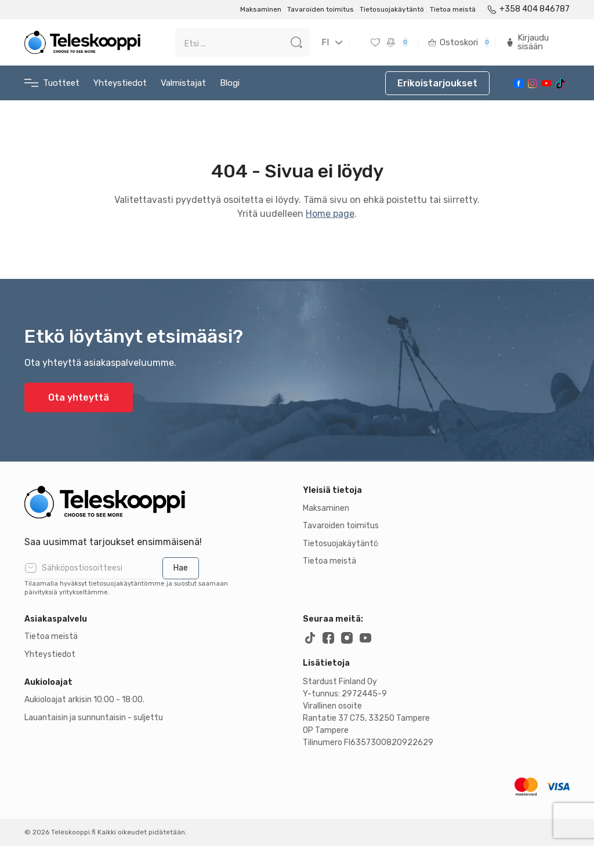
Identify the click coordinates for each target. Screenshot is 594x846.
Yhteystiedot (120, 83)
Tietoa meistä (453, 9)
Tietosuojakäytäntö (392, 9)
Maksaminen (260, 9)
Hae (180, 568)
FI (325, 42)
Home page (330, 213)
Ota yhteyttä (78, 397)
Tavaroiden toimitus (320, 9)
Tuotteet (51, 83)
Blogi (230, 83)
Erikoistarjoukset (437, 83)
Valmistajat (183, 83)
